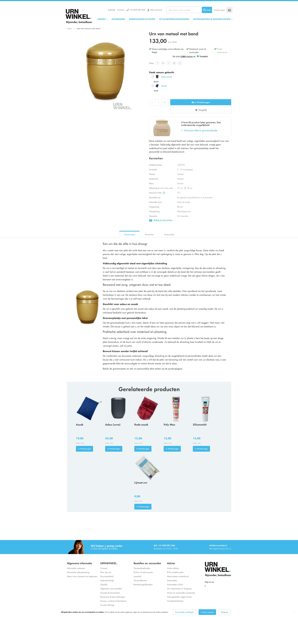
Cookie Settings (107, 604)
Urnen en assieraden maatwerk (181, 592)
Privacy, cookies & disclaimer (113, 600)
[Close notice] (294, 612)
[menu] (165, 19)
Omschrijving (129, 234)
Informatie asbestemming (78, 572)
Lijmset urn (140, 482)
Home (69, 28)
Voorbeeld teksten (175, 600)
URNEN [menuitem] (101, 19)
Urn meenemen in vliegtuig (179, 588)
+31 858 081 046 (137, 9)
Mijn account (156, 9)
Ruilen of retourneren (143, 572)
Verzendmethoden (142, 568)
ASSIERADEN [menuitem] (118, 19)
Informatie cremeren (76, 568)
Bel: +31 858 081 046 (164, 545)
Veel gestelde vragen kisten (179, 596)
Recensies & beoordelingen (112, 596)
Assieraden (172, 580)
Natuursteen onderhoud (178, 576)
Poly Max (169, 424)
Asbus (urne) (166, 76)
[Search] (207, 10)
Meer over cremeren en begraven (82, 576)
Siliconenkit (199, 424)
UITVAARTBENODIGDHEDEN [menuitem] (174, 19)
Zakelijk (111, 9)
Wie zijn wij (105, 572)
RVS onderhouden (175, 572)
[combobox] (189, 10)
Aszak (163, 85)
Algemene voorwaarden (111, 588)
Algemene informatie (79, 563)
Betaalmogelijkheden (143, 584)
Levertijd (137, 576)
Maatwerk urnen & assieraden (197, 50)
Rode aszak (141, 424)
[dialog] (149, 612)
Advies (171, 563)
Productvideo (169, 234)
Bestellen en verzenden (147, 563)
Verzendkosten (140, 580)
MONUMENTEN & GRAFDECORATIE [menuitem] (211, 19)
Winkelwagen (219, 10)
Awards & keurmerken (110, 592)
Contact (120, 9)
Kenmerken (149, 234)
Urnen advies (173, 568)
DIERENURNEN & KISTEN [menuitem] (142, 19)
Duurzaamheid (106, 576)
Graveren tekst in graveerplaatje (200, 130)
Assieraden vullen (175, 584)
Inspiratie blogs (107, 580)
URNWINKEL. (108, 563)
